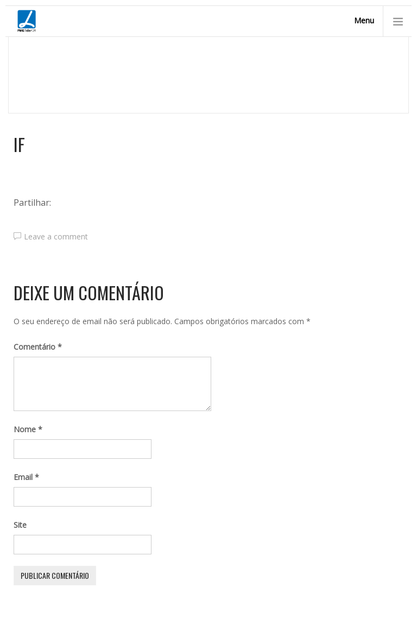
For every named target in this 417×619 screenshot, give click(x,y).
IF (19, 144)
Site (20, 525)
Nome (28, 429)
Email (26, 477)
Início (75, 83)
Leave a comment (56, 236)
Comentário (38, 347)
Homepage (33, 83)
